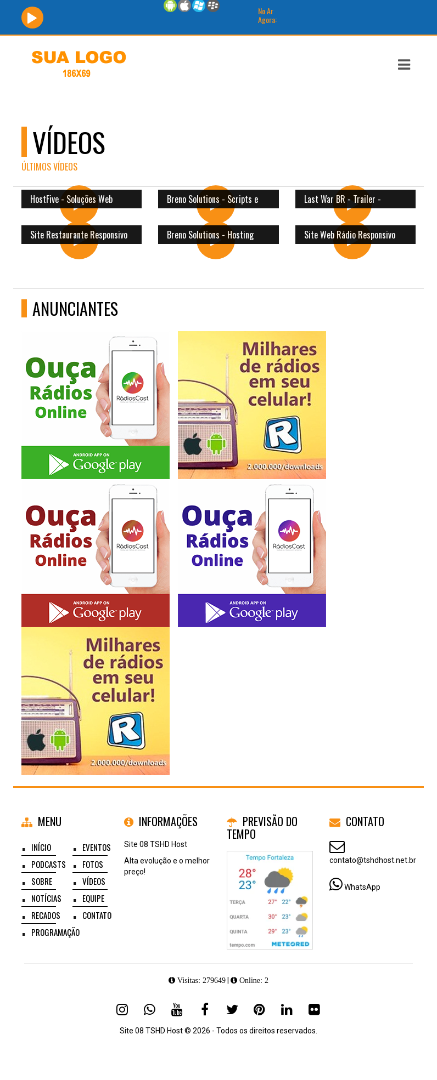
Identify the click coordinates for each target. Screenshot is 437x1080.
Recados (45, 915)
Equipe (93, 898)
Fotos (92, 864)
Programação (55, 932)
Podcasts (48, 864)
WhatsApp (362, 887)
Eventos (96, 847)
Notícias (46, 898)
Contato (96, 915)
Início (41, 847)
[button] (404, 65)
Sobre (41, 881)
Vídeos (93, 881)
